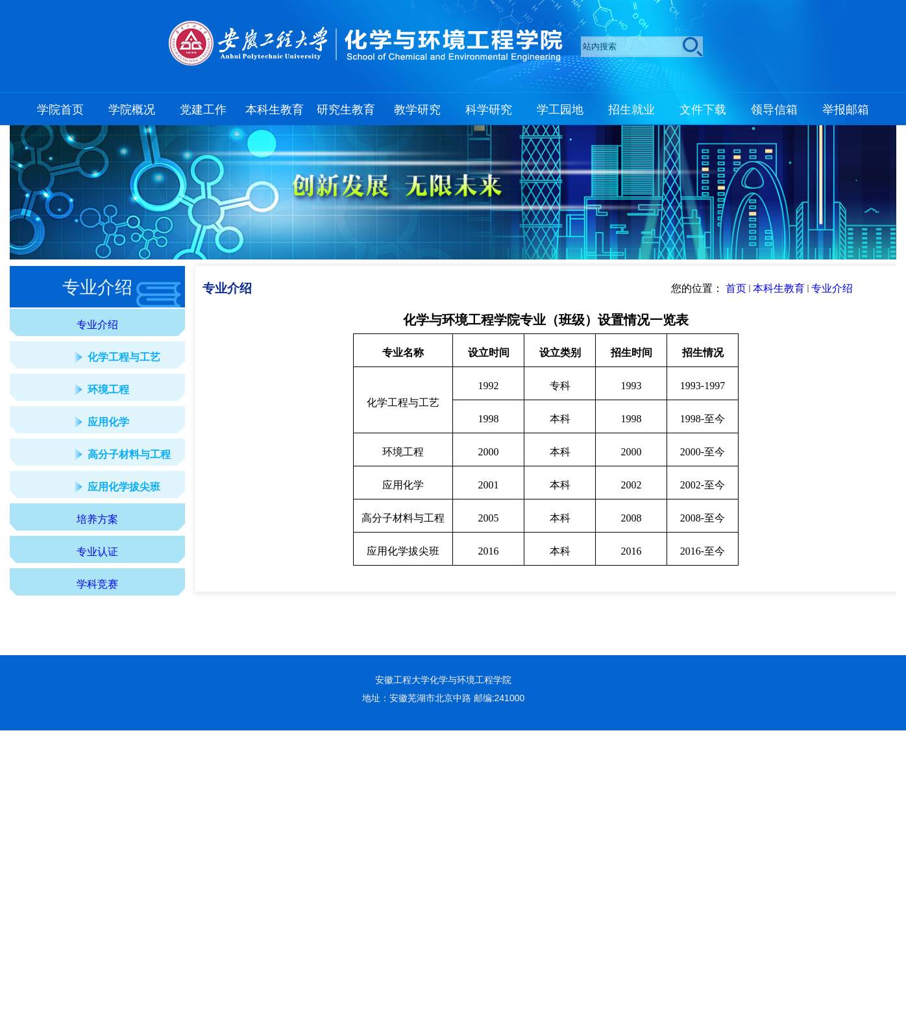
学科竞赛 (97, 584)
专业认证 (97, 551)
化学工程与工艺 (124, 357)
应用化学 (108, 421)
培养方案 (97, 519)
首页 (736, 288)
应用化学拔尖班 (124, 486)
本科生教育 (779, 288)
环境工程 (108, 389)
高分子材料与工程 (129, 454)
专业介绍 (97, 324)
